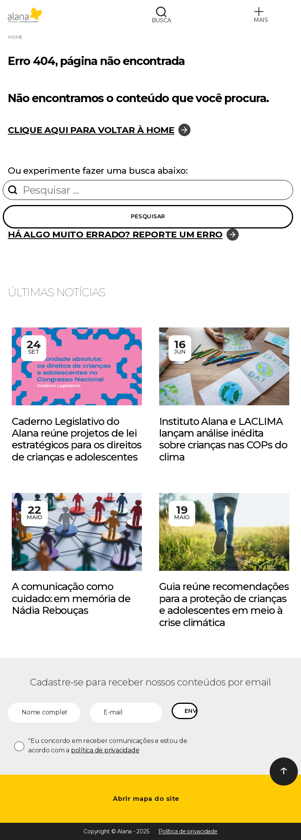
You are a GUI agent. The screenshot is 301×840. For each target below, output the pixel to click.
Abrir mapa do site (147, 798)
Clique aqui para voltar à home (91, 129)
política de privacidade (105, 750)
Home (15, 37)
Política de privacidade (187, 831)
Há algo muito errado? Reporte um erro (115, 234)
